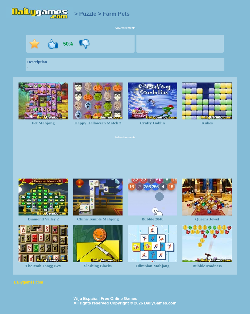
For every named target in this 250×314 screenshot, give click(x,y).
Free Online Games (119, 298)
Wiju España (85, 298)
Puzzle (88, 14)
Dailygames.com (28, 282)
